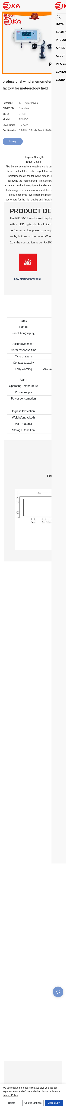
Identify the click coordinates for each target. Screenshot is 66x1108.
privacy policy (10, 1095)
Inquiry (12, 141)
